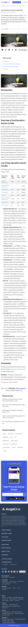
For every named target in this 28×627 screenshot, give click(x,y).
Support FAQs (13, 564)
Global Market (5, 437)
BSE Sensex (20, 598)
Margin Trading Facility (6, 582)
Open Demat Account (16, 2)
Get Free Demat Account (14, 625)
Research (14, 447)
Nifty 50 (4, 597)
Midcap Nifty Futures (6, 606)
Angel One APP (5, 581)
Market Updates (14, 440)
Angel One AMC (5, 577)
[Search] (24, 2)
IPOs (15, 437)
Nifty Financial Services (18, 597)
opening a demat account (18, 369)
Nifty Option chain (6, 611)
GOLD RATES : (5, 617)
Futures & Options (18, 433)
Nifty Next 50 (5, 598)
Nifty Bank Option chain (17, 611)
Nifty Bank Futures (13, 604)
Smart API (14, 582)
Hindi (11, 437)
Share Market (20, 447)
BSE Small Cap (5, 600)
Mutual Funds (5, 444)
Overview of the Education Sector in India (12, 63)
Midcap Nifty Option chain (7, 613)
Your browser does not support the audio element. (14, 29)
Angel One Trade (13, 581)
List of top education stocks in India (11, 66)
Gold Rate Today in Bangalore (8, 623)
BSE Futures (5, 607)
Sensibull (4, 588)
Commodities (10, 433)
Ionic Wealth (12, 577)
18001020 (5, 564)
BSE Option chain (6, 615)
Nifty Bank (9, 597)
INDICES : (4, 595)
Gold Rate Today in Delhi (20, 619)
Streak (14, 588)
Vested (18, 588)
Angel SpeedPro (20, 581)
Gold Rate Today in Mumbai (8, 619)
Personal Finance (13, 444)
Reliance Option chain (19, 613)
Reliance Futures (16, 606)
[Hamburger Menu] (26, 2)
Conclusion (6, 69)
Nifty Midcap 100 (13, 598)
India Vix (12, 600)
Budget (4, 433)
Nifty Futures (5, 604)
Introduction (6, 61)
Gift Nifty (17, 600)
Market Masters (6, 440)
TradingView (4, 589)
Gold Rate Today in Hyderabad (8, 622)
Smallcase (9, 588)
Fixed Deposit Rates (6, 584)
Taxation (5, 450)
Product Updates (6, 447)
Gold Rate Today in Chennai (8, 620)
